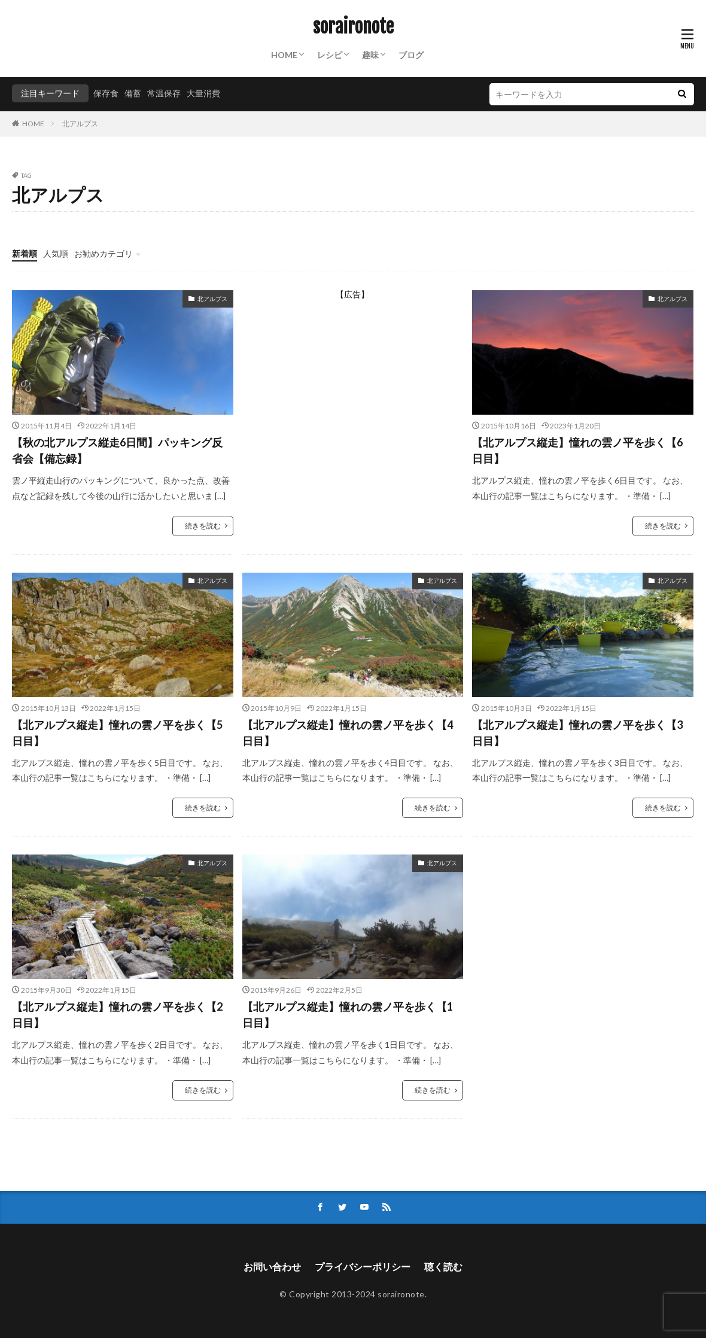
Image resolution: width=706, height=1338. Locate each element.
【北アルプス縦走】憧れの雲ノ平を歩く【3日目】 (577, 732)
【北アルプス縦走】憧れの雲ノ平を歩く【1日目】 (347, 1014)
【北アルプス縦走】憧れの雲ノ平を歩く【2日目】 (117, 1014)
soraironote (353, 27)
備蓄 (132, 93)
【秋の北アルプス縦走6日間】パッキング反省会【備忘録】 (117, 450)
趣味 (370, 55)
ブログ (411, 55)
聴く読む (443, 1266)
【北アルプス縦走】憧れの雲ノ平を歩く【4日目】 (347, 732)
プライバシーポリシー (362, 1266)
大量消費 (203, 93)
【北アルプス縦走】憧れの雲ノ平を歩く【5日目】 (117, 732)
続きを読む (203, 525)
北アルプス (80, 123)
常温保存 (164, 93)
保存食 (105, 93)
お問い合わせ (272, 1266)
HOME (284, 55)
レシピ (329, 55)
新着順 (24, 253)
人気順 (55, 253)
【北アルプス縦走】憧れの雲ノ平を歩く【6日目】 (577, 450)
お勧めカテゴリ (103, 253)
